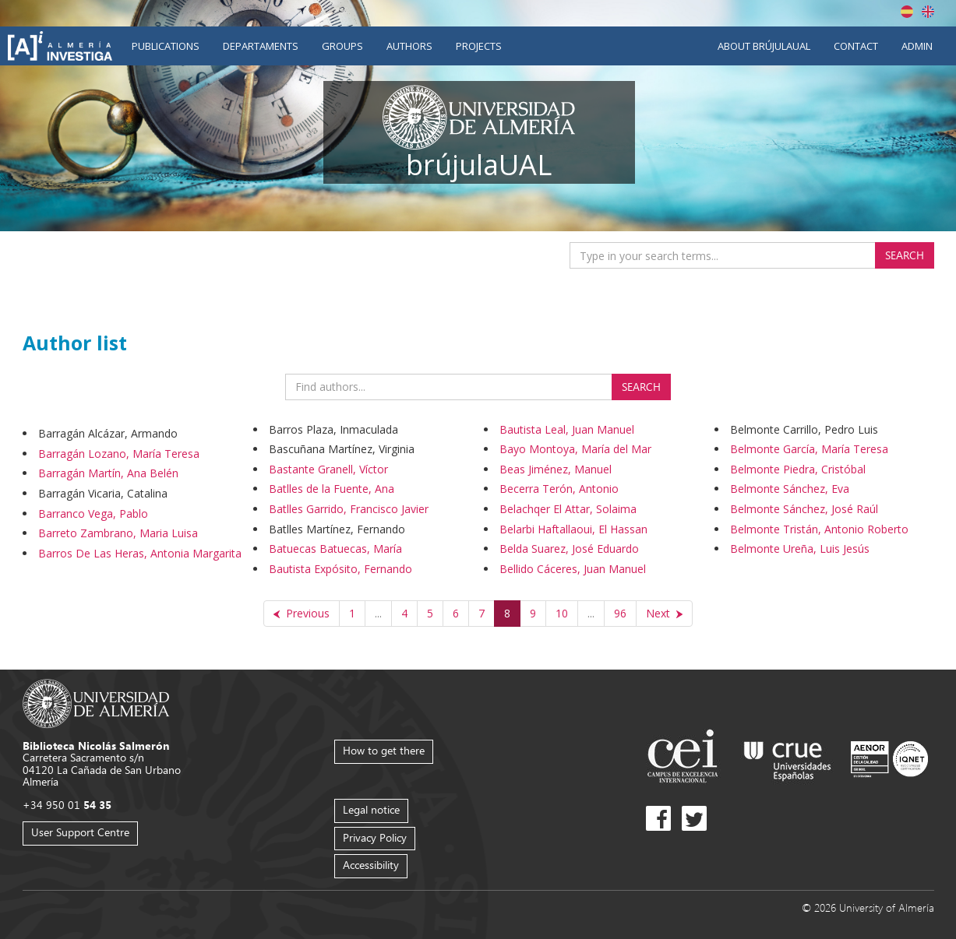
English (928, 11)
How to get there (384, 750)
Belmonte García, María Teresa (809, 448)
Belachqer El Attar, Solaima (568, 508)
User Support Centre (80, 832)
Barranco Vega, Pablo (93, 513)
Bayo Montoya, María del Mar (575, 448)
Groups (342, 46)
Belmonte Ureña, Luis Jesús (800, 548)
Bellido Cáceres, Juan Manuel (572, 568)
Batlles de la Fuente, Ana (331, 488)
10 (562, 613)
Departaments (260, 46)
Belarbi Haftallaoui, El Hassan (573, 529)
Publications (165, 46)
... (378, 613)
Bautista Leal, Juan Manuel (566, 429)
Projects (479, 46)
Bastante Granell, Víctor (328, 469)
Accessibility (371, 864)
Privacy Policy (375, 837)
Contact (856, 46)
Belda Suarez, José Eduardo (569, 548)
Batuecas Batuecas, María (335, 548)
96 (620, 613)
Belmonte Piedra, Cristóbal (798, 469)
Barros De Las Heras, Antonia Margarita (140, 553)
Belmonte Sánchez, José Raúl (804, 508)
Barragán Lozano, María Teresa (118, 453)
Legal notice (371, 809)
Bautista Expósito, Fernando (340, 568)
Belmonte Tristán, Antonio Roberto (819, 529)
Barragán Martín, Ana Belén (108, 473)
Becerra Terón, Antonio (559, 488)
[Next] (664, 613)
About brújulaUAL (764, 46)
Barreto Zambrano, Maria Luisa (118, 533)
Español (907, 11)
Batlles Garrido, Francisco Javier (349, 508)
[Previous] (301, 613)
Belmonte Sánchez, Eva (789, 488)
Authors (409, 46)
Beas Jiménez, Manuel (555, 469)
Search (904, 255)
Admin (917, 46)
